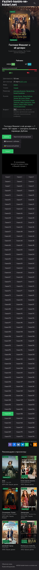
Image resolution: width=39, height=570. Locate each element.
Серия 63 (31, 268)
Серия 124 (8, 363)
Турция (16, 88)
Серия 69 (31, 277)
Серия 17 (19, 199)
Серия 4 (7, 181)
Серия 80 (19, 295)
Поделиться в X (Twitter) (31, 444)
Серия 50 (19, 250)
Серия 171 (31, 432)
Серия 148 (7, 400)
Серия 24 (31, 209)
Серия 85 (8, 304)
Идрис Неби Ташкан (26, 104)
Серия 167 (19, 427)
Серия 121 (8, 359)
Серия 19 (8, 204)
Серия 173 (19, 436)
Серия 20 (19, 204)
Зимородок (25, 512)
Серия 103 (8, 331)
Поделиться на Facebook (14, 444)
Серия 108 (31, 336)
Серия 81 (31, 295)
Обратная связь (7, 564)
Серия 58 (8, 263)
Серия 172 (8, 436)
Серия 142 (8, 391)
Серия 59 (19, 263)
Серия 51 (31, 250)
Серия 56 (19, 259)
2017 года (23, 81)
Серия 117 (31, 350)
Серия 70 (8, 281)
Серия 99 (31, 322)
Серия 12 (31, 190)
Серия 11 (19, 190)
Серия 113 (19, 345)
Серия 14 (19, 195)
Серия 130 (8, 372)
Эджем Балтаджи (19, 106)
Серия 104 (19, 331)
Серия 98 (19, 322)
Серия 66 (31, 272)
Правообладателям (8, 566)
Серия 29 (19, 218)
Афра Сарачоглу (25, 102)
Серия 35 (19, 227)
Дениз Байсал (27, 96)
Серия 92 (19, 313)
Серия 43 (8, 240)
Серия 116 (19, 350)
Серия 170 (19, 432)
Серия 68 (19, 277)
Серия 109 (7, 341)
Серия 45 (31, 240)
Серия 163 (8, 423)
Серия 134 (19, 377)
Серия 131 (19, 372)
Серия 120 (31, 354)
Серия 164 (19, 423)
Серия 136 (8, 382)
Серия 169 (7, 432)
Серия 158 (19, 413)
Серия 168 (31, 427)
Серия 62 (19, 268)
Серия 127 (8, 368)
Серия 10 (8, 190)
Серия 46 (8, 245)
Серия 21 (31, 204)
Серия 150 (31, 400)
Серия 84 (31, 300)
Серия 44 (19, 240)
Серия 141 (31, 386)
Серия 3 (31, 177)
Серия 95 (19, 318)
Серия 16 (8, 199)
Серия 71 (19, 281)
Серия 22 (8, 209)
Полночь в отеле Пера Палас (29, 546)
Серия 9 (31, 186)
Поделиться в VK (18, 444)
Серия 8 (19, 186)
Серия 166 (7, 427)
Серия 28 (8, 218)
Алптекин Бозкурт (19, 91)
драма (16, 85)
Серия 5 (19, 181)
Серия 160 (7, 418)
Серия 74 (19, 286)
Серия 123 (31, 359)
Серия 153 (31, 404)
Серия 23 (19, 209)
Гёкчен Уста (30, 91)
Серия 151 (8, 404)
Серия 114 (31, 345)
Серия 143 (19, 391)
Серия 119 (19, 354)
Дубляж (6, 137)
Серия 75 (31, 286)
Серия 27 (31, 213)
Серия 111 (31, 341)
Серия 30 (31, 218)
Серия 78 (31, 291)
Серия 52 (8, 254)
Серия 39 (31, 231)
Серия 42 (31, 236)
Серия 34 (8, 227)
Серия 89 (19, 309)
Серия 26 (19, 213)
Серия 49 (8, 250)
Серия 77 (19, 291)
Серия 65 (19, 272)
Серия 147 (31, 395)
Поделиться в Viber (10, 444)
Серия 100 (7, 327)
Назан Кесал (18, 96)
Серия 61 (8, 268)
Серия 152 (19, 404)
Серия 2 (19, 177)
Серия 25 (8, 213)
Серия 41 (19, 236)
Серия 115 (8, 350)
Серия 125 (19, 363)
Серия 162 (31, 418)
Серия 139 (8, 386)
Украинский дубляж (11, 146)
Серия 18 (31, 199)
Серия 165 (31, 423)
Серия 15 (31, 195)
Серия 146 (19, 395)
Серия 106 (7, 336)
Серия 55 (8, 259)
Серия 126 (31, 363)
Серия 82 (8, 300)
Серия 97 (8, 322)
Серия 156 (31, 409)
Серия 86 (19, 304)
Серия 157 (8, 413)
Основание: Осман (8, 512)
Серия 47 (19, 245)
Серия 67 (8, 277)
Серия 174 (31, 436)
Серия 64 (8, 272)
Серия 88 (8, 309)
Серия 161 (19, 418)
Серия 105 (31, 331)
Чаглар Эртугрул (19, 98)
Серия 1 (7, 177)
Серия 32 (19, 222)
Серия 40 (8, 236)
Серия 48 (31, 245)
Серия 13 (8, 195)
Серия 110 (19, 341)
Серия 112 (8, 345)
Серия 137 (19, 382)
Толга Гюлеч (25, 100)
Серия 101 (19, 327)
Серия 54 (31, 254)
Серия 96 (31, 318)
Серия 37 (8, 231)
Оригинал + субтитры (11, 141)
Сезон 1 (7, 151)
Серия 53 (19, 254)
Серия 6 (31, 181)
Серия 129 (31, 368)
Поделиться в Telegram (22, 444)
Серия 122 (19, 359)
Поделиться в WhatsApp (27, 444)
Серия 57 (31, 259)
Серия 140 (19, 386)
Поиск (34, 3)
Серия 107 (19, 336)
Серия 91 (8, 313)
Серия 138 (31, 382)
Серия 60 (31, 263)
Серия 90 (31, 309)
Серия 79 (8, 295)
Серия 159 (31, 413)
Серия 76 (8, 291)
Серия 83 (19, 300)
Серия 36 (31, 227)
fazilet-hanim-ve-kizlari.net (15, 3)
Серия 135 (31, 377)
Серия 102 (31, 327)
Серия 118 (8, 354)
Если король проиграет (29, 481)
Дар (3, 481)
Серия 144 (31, 391)
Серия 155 (19, 409)
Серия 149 (19, 400)
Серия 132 (31, 372)
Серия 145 (8, 395)
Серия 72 (31, 281)
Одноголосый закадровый (22, 137)
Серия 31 (8, 222)
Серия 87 (31, 304)
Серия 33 (31, 222)
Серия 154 (8, 409)
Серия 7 (7, 186)
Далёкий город (7, 546)
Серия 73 (8, 286)
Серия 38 (19, 231)
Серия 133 (8, 377)
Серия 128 (19, 368)
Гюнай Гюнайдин (19, 93)
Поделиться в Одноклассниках (35, 444)
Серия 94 (8, 318)
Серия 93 (31, 313)
